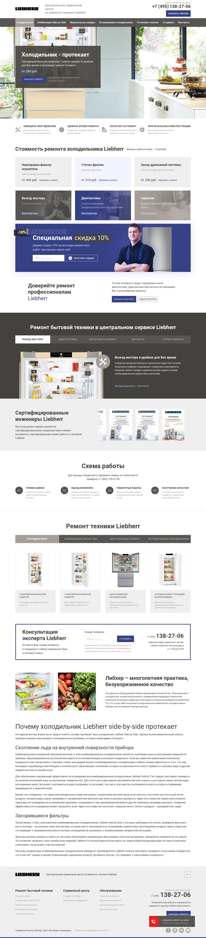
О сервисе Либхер (71, 896)
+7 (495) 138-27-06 (109, 479)
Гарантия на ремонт (103, 339)
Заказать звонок (178, 13)
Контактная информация (75, 900)
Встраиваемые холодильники (116, 22)
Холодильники (22, 896)
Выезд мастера (32, 339)
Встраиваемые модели (26, 909)
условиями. (127, 651)
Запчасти (138, 339)
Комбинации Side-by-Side (51, 22)
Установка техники (148, 22)
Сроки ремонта (173, 339)
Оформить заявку (48, 180)
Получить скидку (84, 258)
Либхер (38, 930)
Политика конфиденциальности (91, 930)
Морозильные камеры (82, 22)
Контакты (183, 22)
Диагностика (68, 339)
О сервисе (168, 22)
